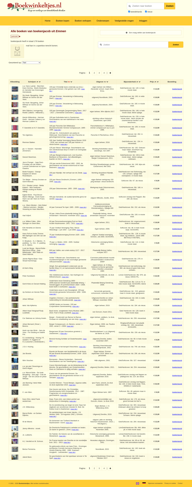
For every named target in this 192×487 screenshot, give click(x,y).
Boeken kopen (62, 21)
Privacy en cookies (169, 483)
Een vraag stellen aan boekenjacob (140, 33)
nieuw (149, 12)
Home (47, 21)
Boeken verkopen (83, 21)
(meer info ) (59, 98)
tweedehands (136, 12)
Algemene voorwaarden (153, 483)
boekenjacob (177, 89)
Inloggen (143, 21)
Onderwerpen (103, 21)
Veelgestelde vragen (124, 21)
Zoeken (169, 6)
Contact (179, 483)
